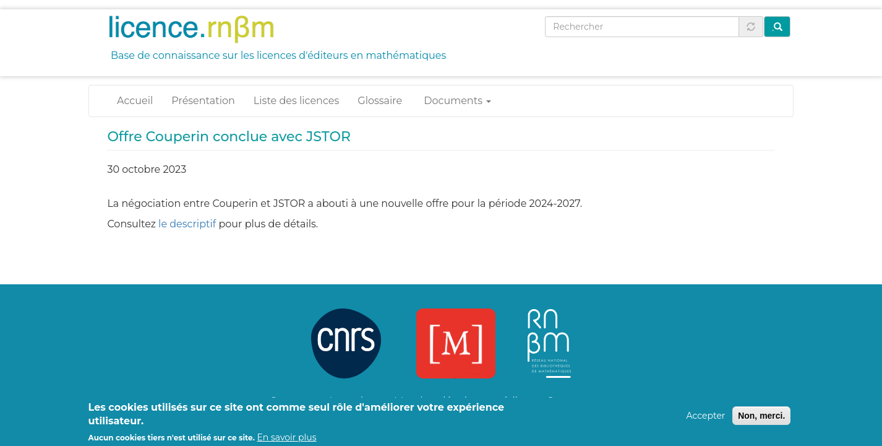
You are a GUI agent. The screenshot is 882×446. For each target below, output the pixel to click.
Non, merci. (761, 419)
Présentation (203, 101)
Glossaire (380, 101)
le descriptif (187, 224)
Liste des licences (296, 101)
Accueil (135, 101)
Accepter (706, 419)
